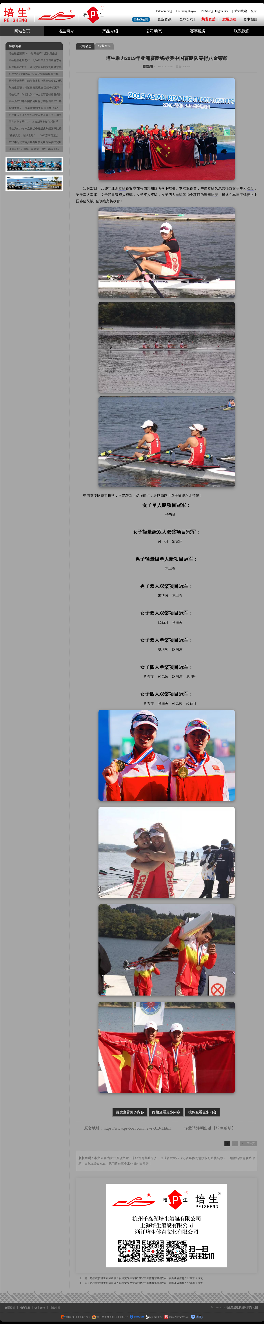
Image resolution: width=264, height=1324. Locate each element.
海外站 (148, 66)
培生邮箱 (55, 1307)
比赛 (214, 195)
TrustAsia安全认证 (177, 1316)
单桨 (179, 195)
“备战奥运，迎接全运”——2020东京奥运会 (34, 135)
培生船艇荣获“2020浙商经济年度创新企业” (34, 53)
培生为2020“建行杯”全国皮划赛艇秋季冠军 (34, 74)
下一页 (251, 1143)
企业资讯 (164, 19)
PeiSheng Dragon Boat (215, 11)
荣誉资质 (208, 19)
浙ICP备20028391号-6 (75, 1316)
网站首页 (22, 31)
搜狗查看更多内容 (202, 1112)
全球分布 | (187, 19)
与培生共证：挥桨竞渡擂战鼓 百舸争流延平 (34, 87)
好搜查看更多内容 (166, 1112)
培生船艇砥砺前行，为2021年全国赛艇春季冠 (35, 60)
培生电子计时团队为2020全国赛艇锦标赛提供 (35, 94)
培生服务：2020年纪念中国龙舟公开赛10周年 (35, 114)
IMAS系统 (141, 19)
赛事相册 (250, 19)
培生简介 (66, 31)
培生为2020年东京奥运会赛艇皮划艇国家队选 (35, 128)
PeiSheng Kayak (186, 11)
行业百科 (104, 46)
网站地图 (252, 1307)
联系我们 (242, 31)
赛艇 (122, 188)
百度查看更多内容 (130, 1112)
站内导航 (25, 1307)
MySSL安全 (154, 1316)
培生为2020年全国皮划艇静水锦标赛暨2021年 (35, 101)
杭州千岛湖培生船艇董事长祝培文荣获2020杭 (35, 80)
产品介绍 (110, 31)
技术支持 (40, 1307)
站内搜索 (241, 11)
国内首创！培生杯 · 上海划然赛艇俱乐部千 (33, 121)
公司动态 (154, 31)
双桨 (250, 188)
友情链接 (10, 1307)
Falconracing (164, 11)
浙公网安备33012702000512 (110, 1316)
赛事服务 (198, 31)
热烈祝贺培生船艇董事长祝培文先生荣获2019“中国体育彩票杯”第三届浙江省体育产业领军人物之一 (148, 1278)
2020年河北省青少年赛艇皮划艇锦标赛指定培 (35, 142)
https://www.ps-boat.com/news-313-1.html (137, 1128)
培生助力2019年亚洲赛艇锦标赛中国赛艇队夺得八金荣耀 (167, 58)
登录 (254, 11)
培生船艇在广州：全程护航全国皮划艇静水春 (35, 67)
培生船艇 (224, 1128)
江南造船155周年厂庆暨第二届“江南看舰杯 (34, 149)
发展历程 (229, 19)
